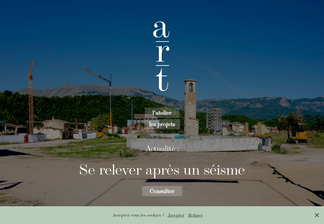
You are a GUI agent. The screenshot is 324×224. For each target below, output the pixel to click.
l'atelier (162, 112)
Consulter (162, 191)
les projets (162, 124)
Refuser (195, 215)
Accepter (176, 215)
